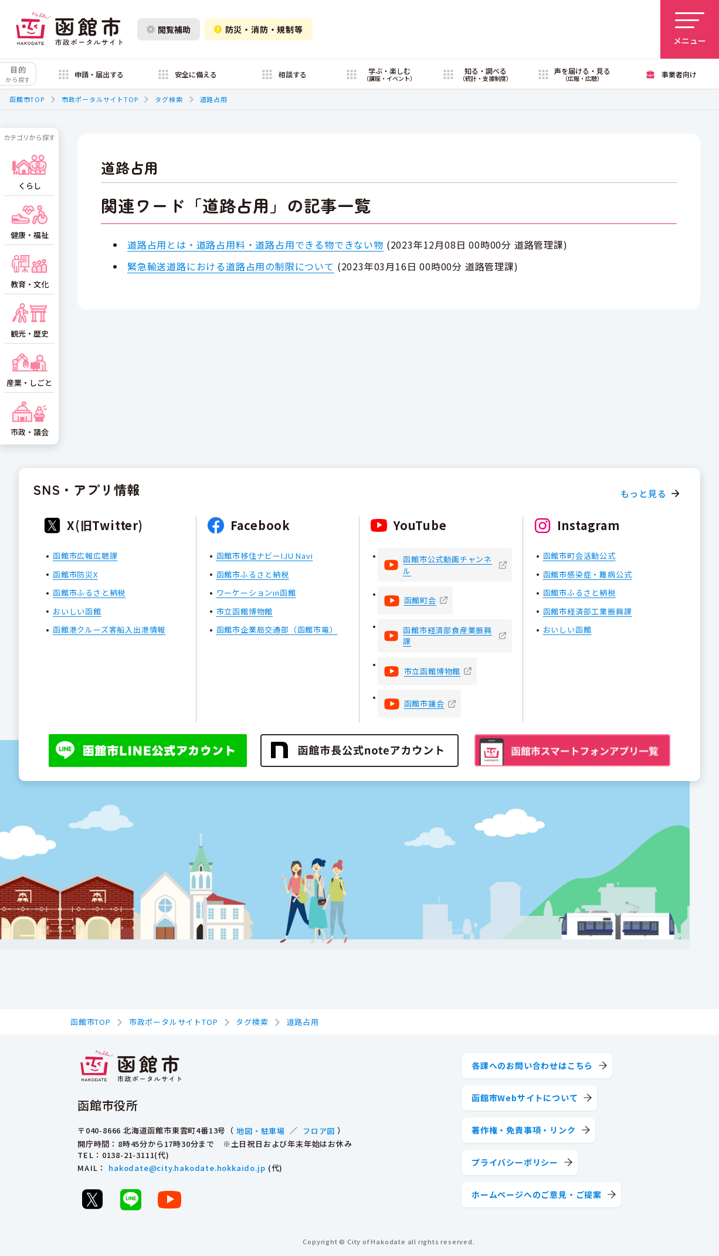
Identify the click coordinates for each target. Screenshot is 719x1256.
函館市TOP (27, 99)
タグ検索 (168, 99)
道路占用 (214, 99)
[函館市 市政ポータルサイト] (69, 29)
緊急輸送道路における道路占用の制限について (230, 266)
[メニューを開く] (689, 29)
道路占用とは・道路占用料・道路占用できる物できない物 (255, 244)
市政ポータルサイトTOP (100, 99)
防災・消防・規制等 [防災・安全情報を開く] (258, 29)
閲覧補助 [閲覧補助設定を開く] (169, 29)
